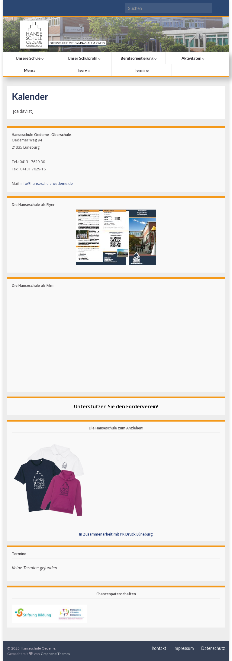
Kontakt (159, 648)
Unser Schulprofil (84, 58)
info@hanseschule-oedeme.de (47, 183)
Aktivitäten (193, 58)
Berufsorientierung (139, 58)
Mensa (30, 70)
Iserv (84, 70)
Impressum (183, 648)
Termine (142, 70)
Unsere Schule (30, 58)
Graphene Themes (55, 653)
